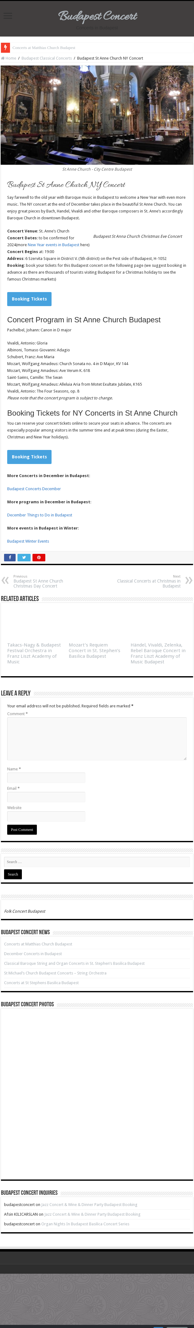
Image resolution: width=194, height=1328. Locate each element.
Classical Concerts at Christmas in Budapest (149, 581)
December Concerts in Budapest (33, 953)
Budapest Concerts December (34, 488)
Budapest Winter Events (28, 541)
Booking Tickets (29, 298)
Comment (17, 713)
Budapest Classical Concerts (47, 58)
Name (14, 769)
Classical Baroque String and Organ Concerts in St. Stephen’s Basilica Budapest (74, 963)
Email (13, 788)
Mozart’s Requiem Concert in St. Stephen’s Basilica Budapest (94, 650)
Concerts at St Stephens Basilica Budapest (41, 982)
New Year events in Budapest (53, 244)
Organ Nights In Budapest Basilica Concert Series (85, 1224)
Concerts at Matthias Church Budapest (43, 47)
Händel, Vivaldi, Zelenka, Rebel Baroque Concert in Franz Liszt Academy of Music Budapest (158, 653)
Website (14, 807)
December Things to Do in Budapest (39, 515)
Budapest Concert (97, 17)
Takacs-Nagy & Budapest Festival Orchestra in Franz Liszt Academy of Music (34, 653)
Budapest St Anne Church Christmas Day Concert (45, 581)
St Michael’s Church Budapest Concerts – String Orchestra (55, 973)
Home (8, 58)
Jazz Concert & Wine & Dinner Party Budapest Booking (89, 1204)
